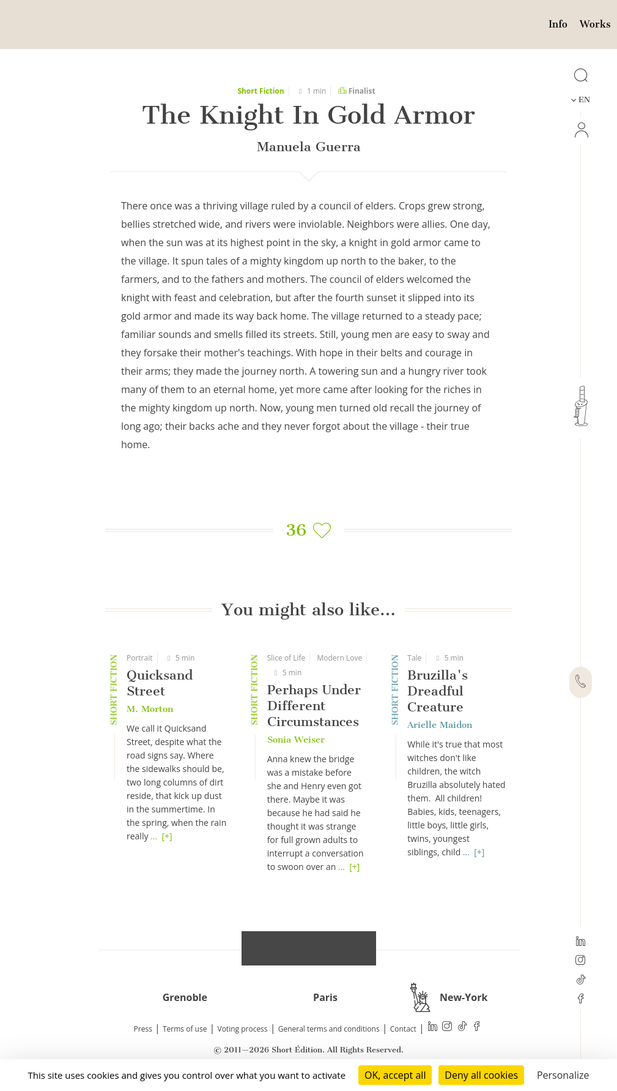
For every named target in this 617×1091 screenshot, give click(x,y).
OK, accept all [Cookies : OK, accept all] (395, 1075)
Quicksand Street (160, 683)
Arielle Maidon (439, 724)
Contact (403, 1029)
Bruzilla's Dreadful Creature (437, 690)
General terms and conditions (329, 1029)
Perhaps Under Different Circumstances (314, 705)
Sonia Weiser (296, 739)
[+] (166, 836)
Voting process (243, 1029)
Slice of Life (286, 658)
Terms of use (185, 1029)
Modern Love (340, 658)
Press (143, 1029)
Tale (414, 658)
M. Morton (150, 708)
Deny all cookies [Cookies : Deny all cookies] (481, 1075)
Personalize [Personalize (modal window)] (563, 1075)
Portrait (140, 658)
